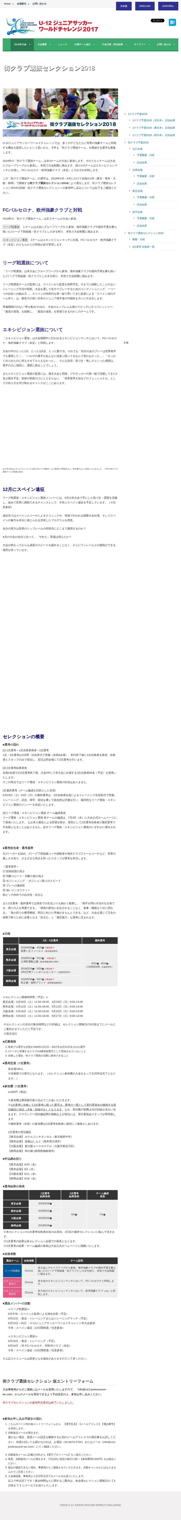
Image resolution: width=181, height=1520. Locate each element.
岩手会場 (137, 212)
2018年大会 (20, 44)
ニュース (62, 44)
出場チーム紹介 (82, 44)
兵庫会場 (137, 169)
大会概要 (42, 44)
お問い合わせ (39, 3)
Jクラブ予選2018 (137, 114)
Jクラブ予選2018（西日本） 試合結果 (153, 135)
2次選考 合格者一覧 (143, 246)
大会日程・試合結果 (112, 44)
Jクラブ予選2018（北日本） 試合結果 (153, 120)
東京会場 (137, 190)
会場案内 (21, 3)
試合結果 (142, 162)
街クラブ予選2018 (138, 142)
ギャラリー (140, 44)
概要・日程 (138, 239)
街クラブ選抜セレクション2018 (146, 233)
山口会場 (137, 148)
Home (7, 3)
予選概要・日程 (145, 155)
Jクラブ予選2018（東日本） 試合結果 (153, 127)
